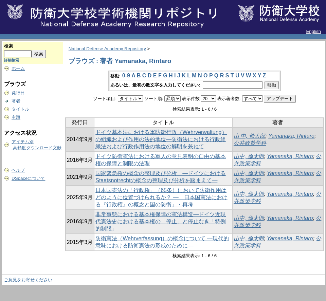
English (313, 31)
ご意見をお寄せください (28, 279)
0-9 (126, 75)
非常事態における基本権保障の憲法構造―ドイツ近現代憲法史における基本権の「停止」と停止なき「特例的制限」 (160, 221)
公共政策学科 (250, 143)
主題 (16, 117)
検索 (8, 46)
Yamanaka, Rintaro (291, 136)
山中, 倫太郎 (249, 156)
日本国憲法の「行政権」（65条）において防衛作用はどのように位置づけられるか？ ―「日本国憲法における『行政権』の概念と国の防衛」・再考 (161, 197)
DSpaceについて (28, 178)
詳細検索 (11, 60)
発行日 (18, 92)
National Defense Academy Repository (107, 48)
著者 (16, 101)
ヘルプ (18, 170)
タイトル (20, 109)
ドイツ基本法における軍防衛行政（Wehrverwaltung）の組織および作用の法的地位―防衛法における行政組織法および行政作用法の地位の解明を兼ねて (161, 139)
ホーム (18, 68)
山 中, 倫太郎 (249, 136)
